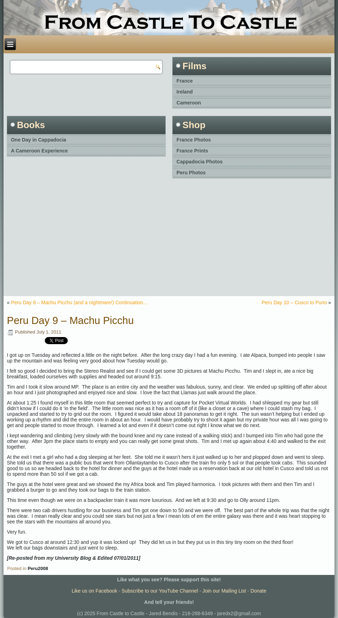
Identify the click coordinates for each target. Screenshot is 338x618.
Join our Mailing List (224, 591)
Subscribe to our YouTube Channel (160, 591)
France (184, 81)
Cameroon (188, 103)
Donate (258, 591)
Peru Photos (190, 172)
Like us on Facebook (94, 591)
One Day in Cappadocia (38, 140)
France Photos (193, 140)
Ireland (184, 92)
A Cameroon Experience (39, 151)
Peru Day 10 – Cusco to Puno (294, 302)
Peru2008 (38, 568)
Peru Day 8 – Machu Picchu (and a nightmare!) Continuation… (79, 302)
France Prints (192, 151)
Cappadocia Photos (199, 161)
